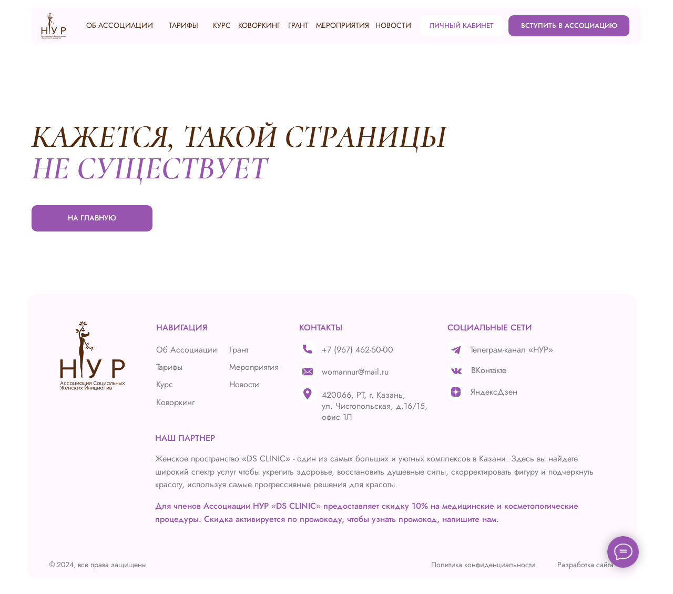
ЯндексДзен (494, 392)
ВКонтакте (488, 370)
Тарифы (169, 367)
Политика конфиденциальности (483, 564)
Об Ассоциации (186, 350)
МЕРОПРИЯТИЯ (342, 25)
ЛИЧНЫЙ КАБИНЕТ (462, 26)
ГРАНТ (298, 25)
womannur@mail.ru (355, 372)
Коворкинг (175, 402)
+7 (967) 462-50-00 (357, 350)
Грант (238, 350)
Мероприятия (254, 367)
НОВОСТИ (393, 25)
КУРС (222, 25)
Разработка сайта (585, 564)
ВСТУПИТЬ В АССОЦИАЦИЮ (569, 26)
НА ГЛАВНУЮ (92, 218)
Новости (244, 384)
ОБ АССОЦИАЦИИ (119, 25)
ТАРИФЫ (183, 25)
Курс (164, 384)
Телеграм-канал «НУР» (511, 350)
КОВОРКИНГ (259, 25)
